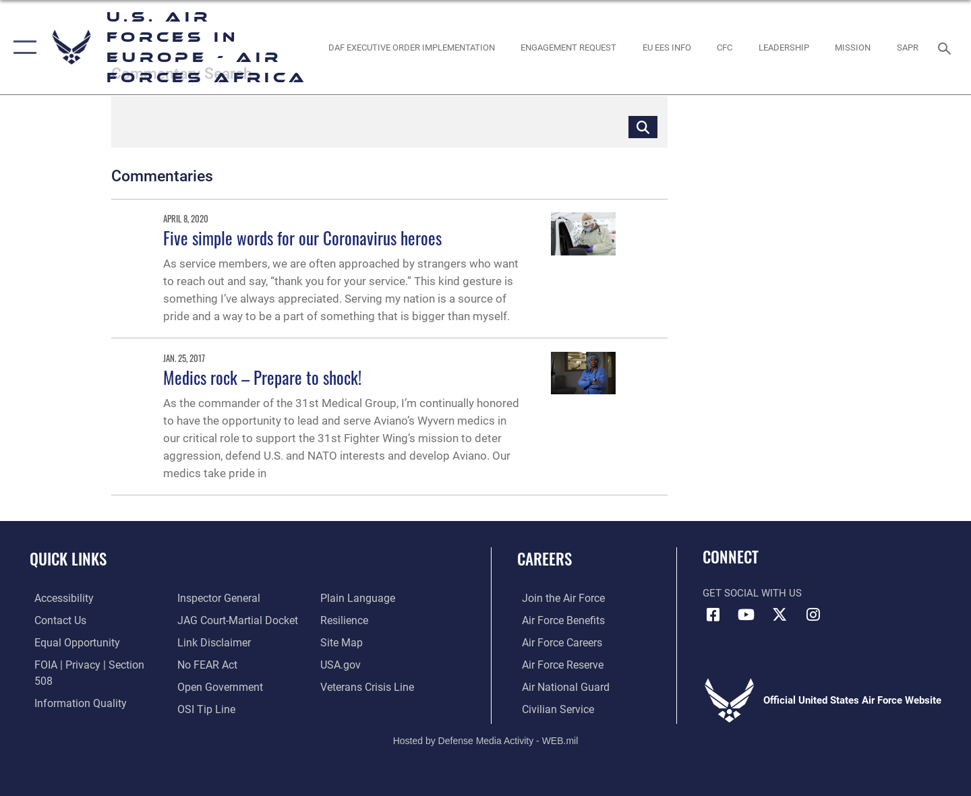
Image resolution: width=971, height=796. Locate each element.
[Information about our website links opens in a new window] (211, 619)
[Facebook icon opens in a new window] (713, 615)
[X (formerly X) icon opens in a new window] (779, 615)
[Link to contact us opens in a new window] (55, 619)
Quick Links (68, 558)
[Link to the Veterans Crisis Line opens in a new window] (367, 664)
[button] (22, 47)
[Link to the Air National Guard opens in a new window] (558, 686)
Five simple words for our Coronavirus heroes (302, 237)
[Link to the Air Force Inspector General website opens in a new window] (69, 708)
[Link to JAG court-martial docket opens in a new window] (234, 598)
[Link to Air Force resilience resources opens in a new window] (345, 598)
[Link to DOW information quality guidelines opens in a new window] (73, 686)
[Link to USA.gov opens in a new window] (341, 642)
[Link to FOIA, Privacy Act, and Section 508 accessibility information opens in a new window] (91, 664)
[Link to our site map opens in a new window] (341, 619)
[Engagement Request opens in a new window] (568, 46)
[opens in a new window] (411, 46)
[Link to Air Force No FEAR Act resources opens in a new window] (205, 642)
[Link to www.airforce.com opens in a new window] (557, 598)
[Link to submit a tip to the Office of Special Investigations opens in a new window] (203, 686)
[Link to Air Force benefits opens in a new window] (557, 619)
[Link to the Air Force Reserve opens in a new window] (557, 664)
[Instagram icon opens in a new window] (812, 615)
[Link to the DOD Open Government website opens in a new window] (216, 664)
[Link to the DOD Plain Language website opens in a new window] (210, 708)
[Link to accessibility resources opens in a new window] (59, 598)
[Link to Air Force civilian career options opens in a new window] (551, 708)
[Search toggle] (946, 47)
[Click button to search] (642, 126)
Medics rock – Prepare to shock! (262, 377)
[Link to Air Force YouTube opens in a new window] (746, 615)
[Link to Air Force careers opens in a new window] (556, 642)
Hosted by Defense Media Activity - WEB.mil (486, 739)
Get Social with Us (752, 593)
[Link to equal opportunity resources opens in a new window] (70, 642)
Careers (544, 558)
